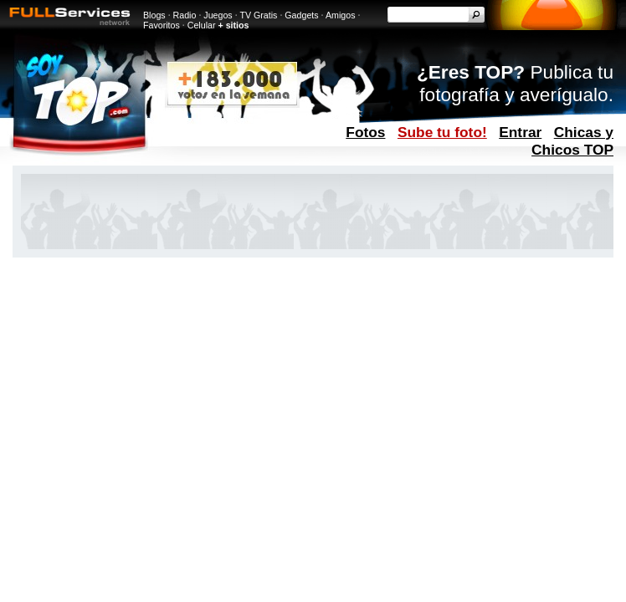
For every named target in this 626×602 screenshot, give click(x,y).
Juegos (217, 15)
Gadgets (301, 15)
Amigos (341, 15)
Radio (185, 15)
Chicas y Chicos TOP (572, 141)
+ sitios (233, 25)
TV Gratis (258, 15)
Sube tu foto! (442, 132)
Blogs (154, 15)
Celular (201, 25)
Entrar (520, 132)
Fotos (365, 132)
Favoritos (161, 25)
